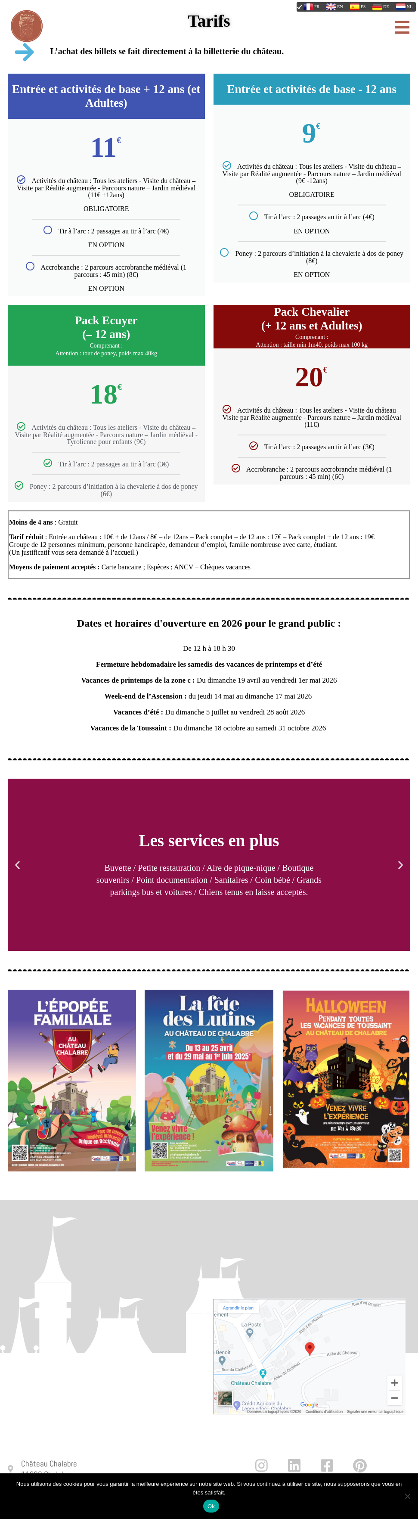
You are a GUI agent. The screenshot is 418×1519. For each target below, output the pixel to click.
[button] (17, 865)
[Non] (407, 1496)
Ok (211, 1506)
